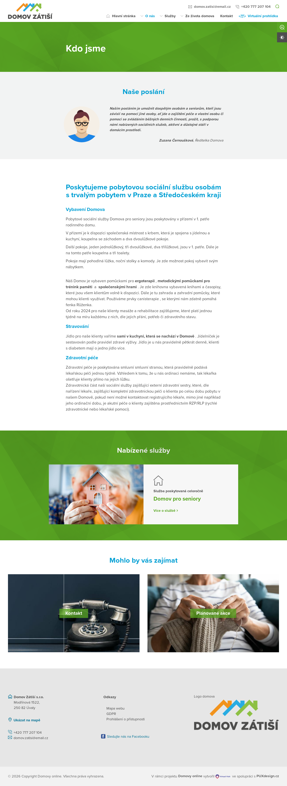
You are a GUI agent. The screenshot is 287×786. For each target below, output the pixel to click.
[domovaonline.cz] (190, 776)
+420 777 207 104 (256, 6)
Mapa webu (115, 708)
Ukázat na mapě (27, 720)
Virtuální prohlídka (263, 16)
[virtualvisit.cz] (222, 776)
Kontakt (226, 16)
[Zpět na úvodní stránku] (236, 715)
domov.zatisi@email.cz (212, 6)
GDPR (111, 714)
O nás (150, 16)
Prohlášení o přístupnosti (125, 719)
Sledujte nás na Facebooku (128, 736)
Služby (170, 16)
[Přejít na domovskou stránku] (30, 11)
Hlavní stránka (124, 16)
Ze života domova (199, 16)
